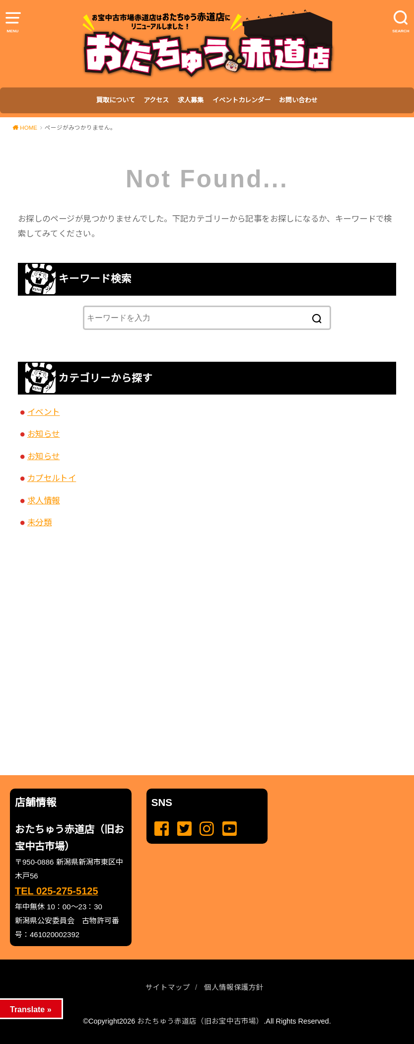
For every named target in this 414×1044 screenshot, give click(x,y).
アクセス (156, 100)
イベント (43, 411)
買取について (115, 100)
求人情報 (43, 500)
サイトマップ (167, 987)
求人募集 (191, 100)
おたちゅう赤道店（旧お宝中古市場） (200, 1021)
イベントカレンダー (241, 100)
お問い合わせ (298, 100)
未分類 (39, 522)
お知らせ (43, 433)
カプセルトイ (51, 478)
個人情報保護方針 (234, 987)
